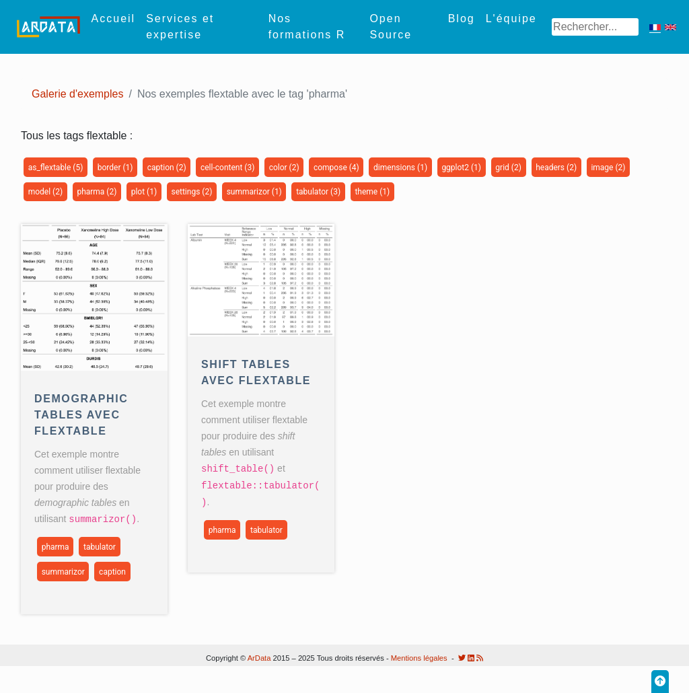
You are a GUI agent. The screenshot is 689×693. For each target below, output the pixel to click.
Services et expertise (180, 26)
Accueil (114, 18)
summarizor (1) (254, 191)
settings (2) (191, 191)
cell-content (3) (227, 167)
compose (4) (336, 167)
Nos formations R (307, 26)
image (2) (608, 167)
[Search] (595, 27)
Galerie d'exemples (77, 94)
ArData (259, 658)
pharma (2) (96, 191)
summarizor (63, 571)
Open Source (390, 26)
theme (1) (372, 191)
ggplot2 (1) (461, 167)
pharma (55, 546)
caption (112, 571)
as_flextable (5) (55, 167)
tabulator (99, 546)
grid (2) (508, 167)
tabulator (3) (318, 191)
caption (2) (166, 167)
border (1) (115, 167)
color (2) (284, 167)
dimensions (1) (400, 167)
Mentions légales (419, 658)
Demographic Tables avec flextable (81, 415)
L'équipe (511, 18)
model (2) (45, 191)
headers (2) (556, 167)
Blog (461, 18)
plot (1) (144, 191)
